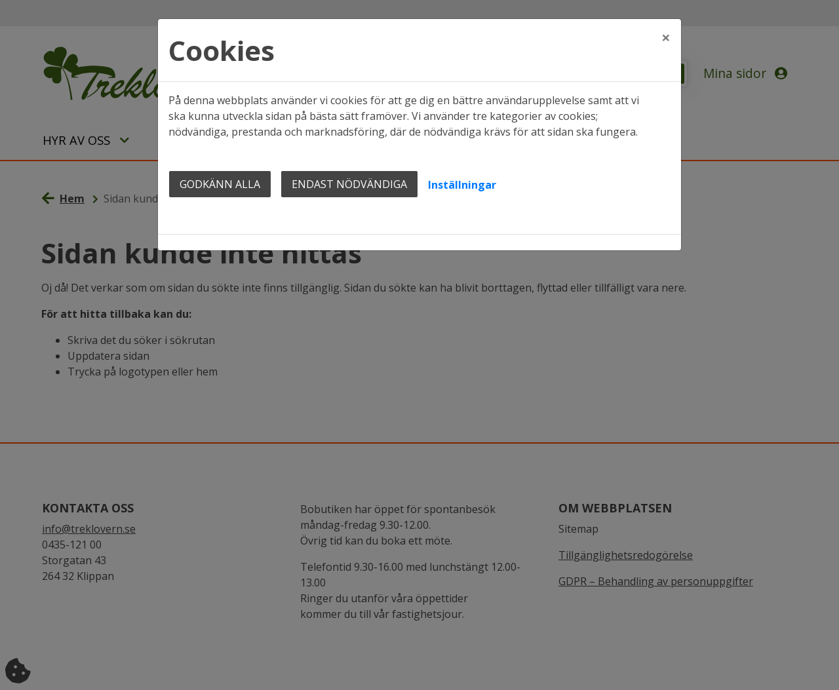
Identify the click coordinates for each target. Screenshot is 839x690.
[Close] (666, 37)
